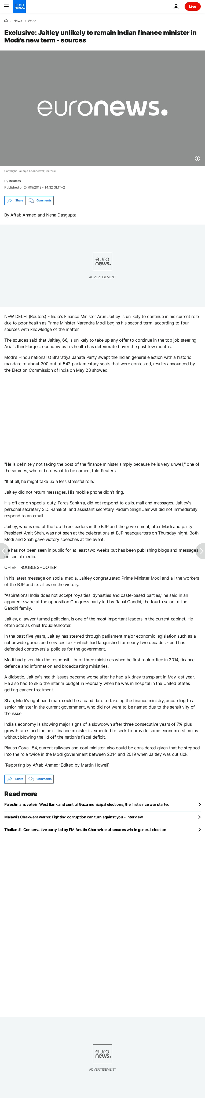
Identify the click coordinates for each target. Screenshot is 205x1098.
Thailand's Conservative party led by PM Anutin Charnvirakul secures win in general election (85, 829)
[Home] (6, 21)
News (17, 21)
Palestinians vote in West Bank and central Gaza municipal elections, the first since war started (87, 804)
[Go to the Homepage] (19, 6)
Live (192, 6)
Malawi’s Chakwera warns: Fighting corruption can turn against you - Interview (73, 817)
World (32, 21)
